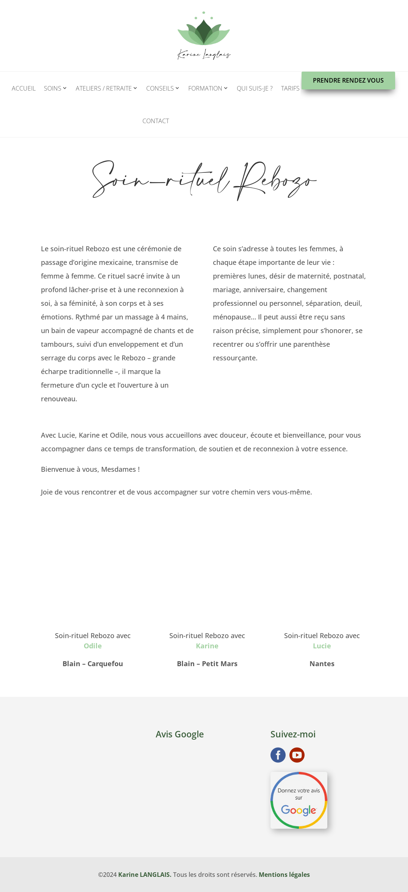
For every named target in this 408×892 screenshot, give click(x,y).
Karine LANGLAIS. (145, 874)
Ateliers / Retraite (104, 88)
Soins (52, 88)
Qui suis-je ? (255, 88)
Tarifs (290, 88)
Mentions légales (284, 874)
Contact (155, 121)
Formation (205, 88)
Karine (207, 645)
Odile (93, 645)
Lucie (322, 645)
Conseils (160, 88)
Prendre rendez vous (348, 80)
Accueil (24, 88)
